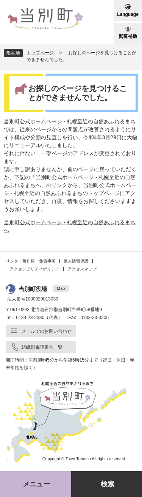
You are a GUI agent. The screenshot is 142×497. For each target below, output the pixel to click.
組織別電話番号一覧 (42, 347)
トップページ (40, 52)
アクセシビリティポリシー (34, 269)
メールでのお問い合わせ (47, 331)
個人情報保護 (76, 261)
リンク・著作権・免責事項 (31, 261)
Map (61, 288)
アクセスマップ (82, 269)
